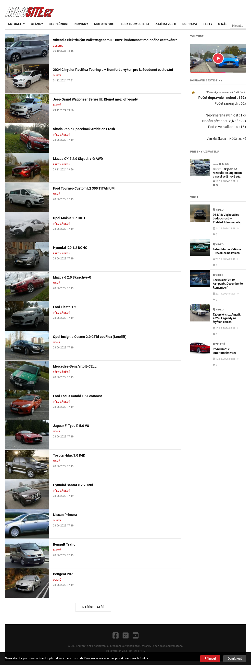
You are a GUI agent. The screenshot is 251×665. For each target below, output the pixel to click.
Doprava (189, 24)
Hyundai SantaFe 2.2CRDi (73, 485)
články (37, 24)
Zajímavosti (165, 24)
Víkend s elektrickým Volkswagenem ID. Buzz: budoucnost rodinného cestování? (115, 40)
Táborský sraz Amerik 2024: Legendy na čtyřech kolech (226, 318)
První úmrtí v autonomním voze (224, 351)
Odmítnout (235, 658)
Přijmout (210, 658)
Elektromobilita (135, 24)
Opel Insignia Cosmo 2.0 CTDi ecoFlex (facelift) (89, 337)
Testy (207, 24)
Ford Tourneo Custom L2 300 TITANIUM (83, 188)
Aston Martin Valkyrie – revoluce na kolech (227, 251)
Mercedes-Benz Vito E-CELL (75, 366)
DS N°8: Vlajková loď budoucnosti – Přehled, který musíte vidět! (226, 218)
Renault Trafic (64, 544)
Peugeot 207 (63, 574)
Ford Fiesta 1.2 (64, 307)
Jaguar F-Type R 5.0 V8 (71, 426)
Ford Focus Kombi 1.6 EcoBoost (77, 396)
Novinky (81, 24)
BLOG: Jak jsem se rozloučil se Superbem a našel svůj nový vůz (227, 172)
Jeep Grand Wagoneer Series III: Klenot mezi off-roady (95, 99)
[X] (126, 636)
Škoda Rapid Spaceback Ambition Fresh (84, 129)
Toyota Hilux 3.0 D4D (69, 455)
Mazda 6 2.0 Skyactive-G (72, 277)
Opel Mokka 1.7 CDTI (69, 218)
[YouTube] (136, 636)
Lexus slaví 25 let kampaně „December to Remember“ (228, 283)
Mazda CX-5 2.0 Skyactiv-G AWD (78, 159)
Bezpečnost (59, 24)
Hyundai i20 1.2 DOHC (70, 248)
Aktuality (16, 24)
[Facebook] (116, 636)
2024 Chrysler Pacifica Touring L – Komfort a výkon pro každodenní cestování (113, 70)
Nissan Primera (65, 515)
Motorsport (104, 24)
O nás (222, 24)
